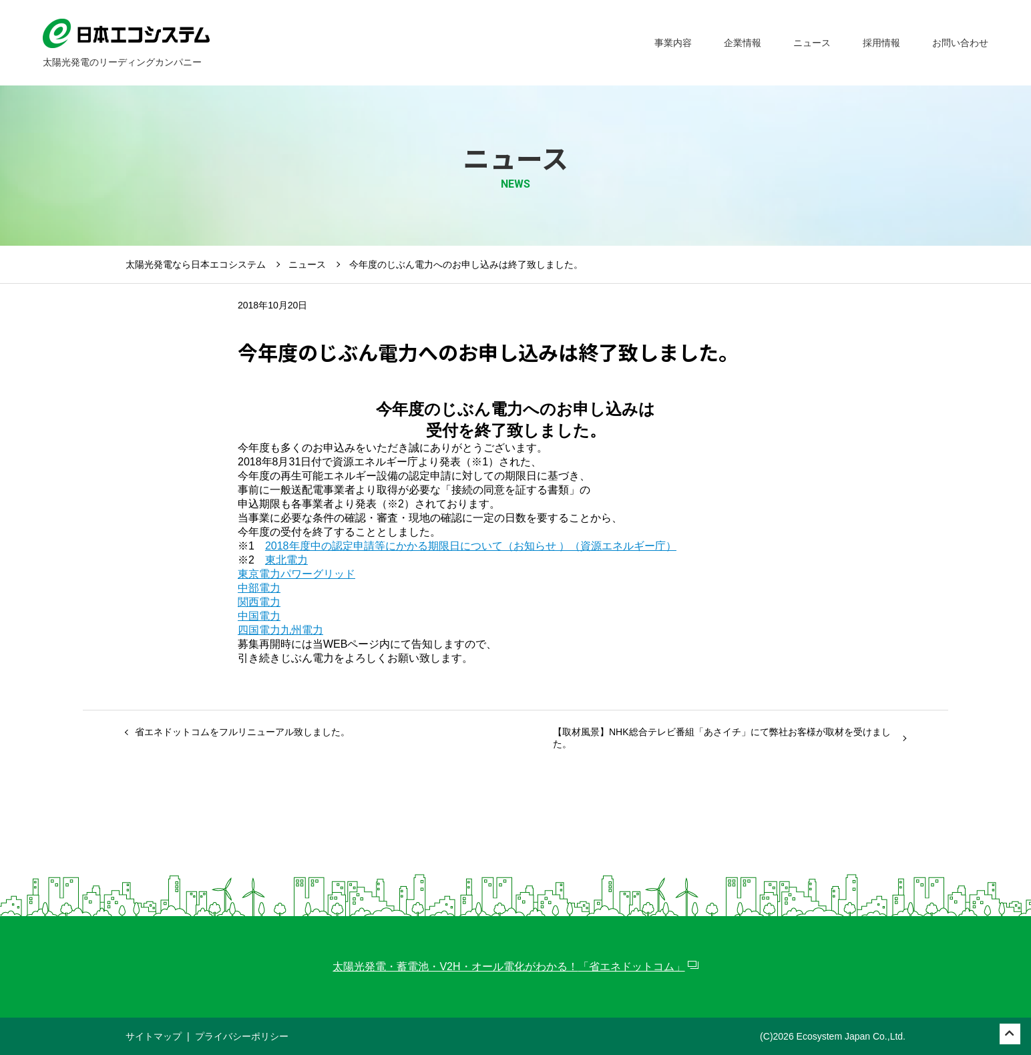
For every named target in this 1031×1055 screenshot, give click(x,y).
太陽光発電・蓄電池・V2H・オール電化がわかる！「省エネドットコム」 (508, 966)
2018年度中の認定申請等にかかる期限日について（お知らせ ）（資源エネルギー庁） (470, 546)
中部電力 (259, 588)
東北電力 (286, 560)
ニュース (307, 264)
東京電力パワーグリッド (296, 574)
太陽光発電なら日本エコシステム (196, 264)
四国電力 (259, 630)
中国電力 (259, 616)
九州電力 (301, 630)
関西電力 (259, 602)
